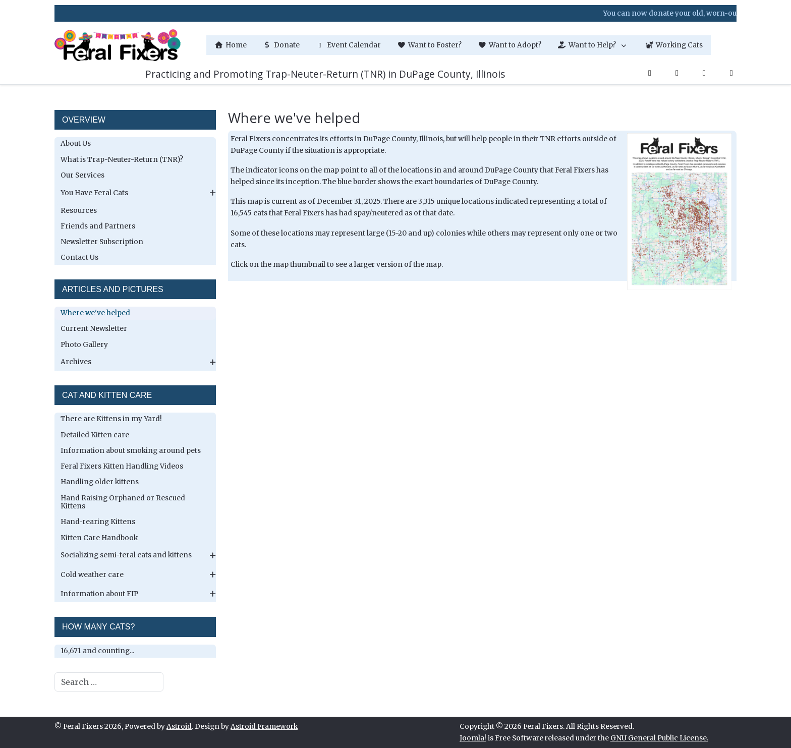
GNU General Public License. (659, 738)
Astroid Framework (264, 726)
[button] (593, 45)
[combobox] (108, 682)
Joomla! (473, 738)
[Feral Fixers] (117, 45)
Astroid (179, 726)
